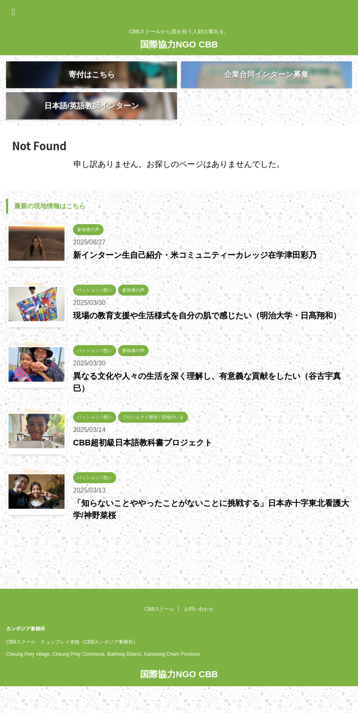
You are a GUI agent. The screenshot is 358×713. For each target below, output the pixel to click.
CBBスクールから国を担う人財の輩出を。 (179, 691)
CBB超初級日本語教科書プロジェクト (142, 469)
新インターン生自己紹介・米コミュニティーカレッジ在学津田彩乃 (195, 282)
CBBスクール (159, 609)
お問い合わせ (199, 609)
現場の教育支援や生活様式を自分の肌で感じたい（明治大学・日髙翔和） (207, 342)
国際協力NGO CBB (179, 44)
